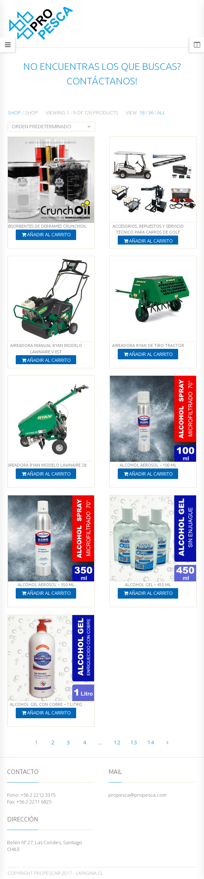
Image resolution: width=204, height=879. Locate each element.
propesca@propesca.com (137, 795)
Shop (14, 112)
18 (141, 112)
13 (133, 742)
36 (150, 112)
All (161, 112)
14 (150, 742)
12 (117, 742)
